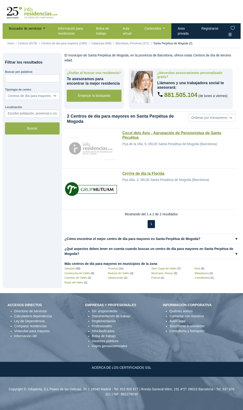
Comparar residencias (30, 326)
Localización (13, 107)
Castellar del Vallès (76, 277)
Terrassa (113, 268)
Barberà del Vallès (119, 273)
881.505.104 (180, 95)
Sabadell (70, 268)
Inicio (10, 43)
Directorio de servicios (30, 311)
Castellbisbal (202, 277)
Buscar (32, 128)
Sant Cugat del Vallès (164, 268)
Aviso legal (177, 321)
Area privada (183, 31)
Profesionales (102, 326)
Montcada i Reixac (162, 273)
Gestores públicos (105, 341)
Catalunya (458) (101, 43)
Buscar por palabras (19, 72)
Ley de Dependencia (29, 321)
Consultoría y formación (187, 331)
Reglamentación (104, 321)
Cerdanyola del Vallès (77, 273)
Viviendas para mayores (32, 331)
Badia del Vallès (74, 282)
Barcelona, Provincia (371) (132, 43)
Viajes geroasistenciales (109, 346)
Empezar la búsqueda (94, 95)
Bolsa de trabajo (102, 31)
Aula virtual (127, 31)
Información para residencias (70, 31)
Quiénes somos (180, 311)
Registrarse (210, 28)
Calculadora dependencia (33, 316)
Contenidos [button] (153, 28)
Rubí (197, 268)
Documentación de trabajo (111, 316)
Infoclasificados (103, 331)
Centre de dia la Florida (143, 173)
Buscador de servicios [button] (25, 28)
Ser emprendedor (105, 311)
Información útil (25, 336)
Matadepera (202, 273)
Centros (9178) (27, 43)
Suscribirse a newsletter (187, 326)
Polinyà (155, 277)
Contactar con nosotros (186, 316)
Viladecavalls (115, 277)
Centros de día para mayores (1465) (64, 43)
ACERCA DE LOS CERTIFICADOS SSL (121, 367)
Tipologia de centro (18, 89)
